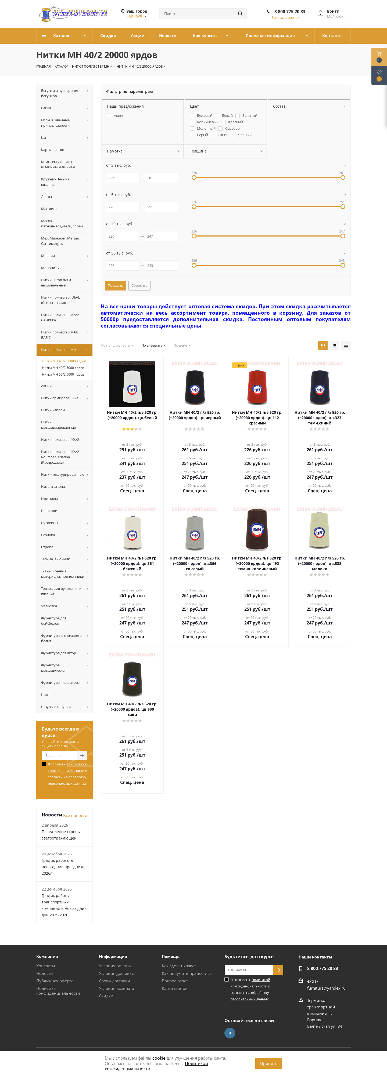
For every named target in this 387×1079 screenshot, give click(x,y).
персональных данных (67, 783)
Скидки (106, 995)
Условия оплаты (115, 965)
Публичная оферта (54, 980)
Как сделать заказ (179, 965)
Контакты (45, 965)
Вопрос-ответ (175, 980)
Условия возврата (116, 988)
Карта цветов (175, 988)
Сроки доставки (114, 980)
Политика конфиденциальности (58, 991)
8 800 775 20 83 (289, 11)
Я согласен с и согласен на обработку (67, 774)
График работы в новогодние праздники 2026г (63, 867)
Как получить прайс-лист (186, 973)
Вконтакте (229, 1033)
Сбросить (139, 285)
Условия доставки (116, 973)
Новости (44, 973)
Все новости (75, 815)
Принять (268, 1063)
